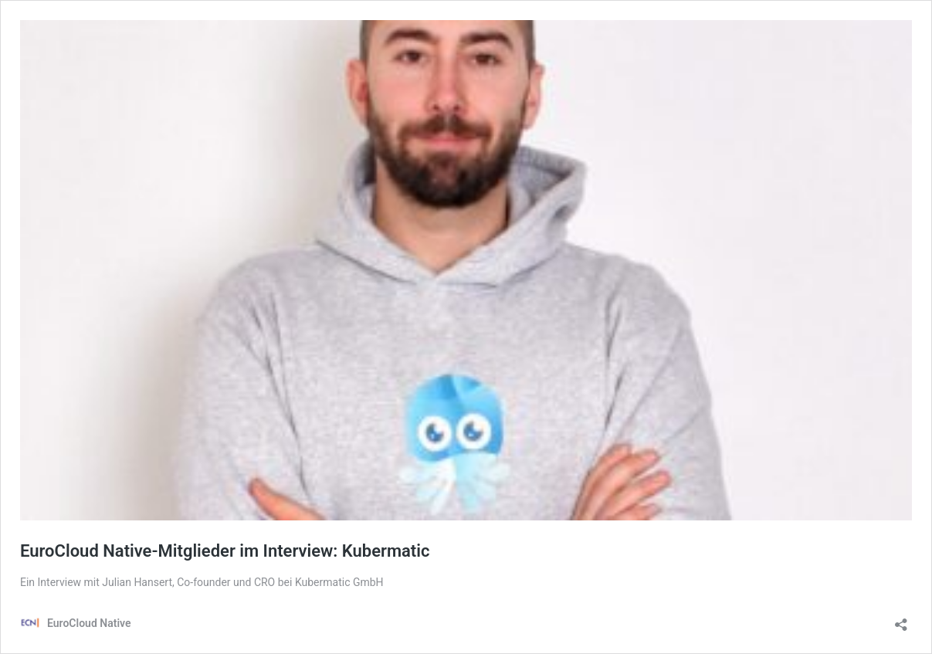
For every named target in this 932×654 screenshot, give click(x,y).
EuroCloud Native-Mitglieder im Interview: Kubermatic (224, 551)
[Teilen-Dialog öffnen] (901, 620)
